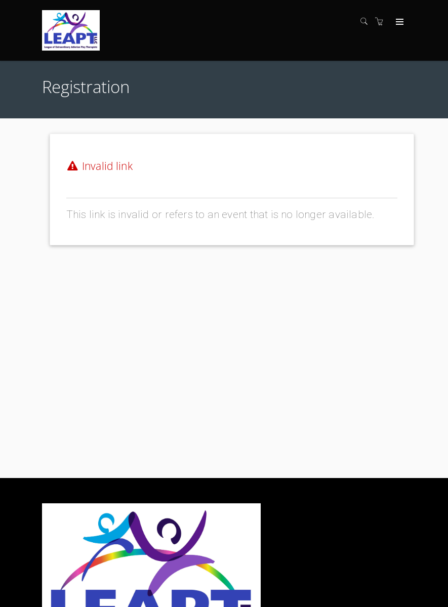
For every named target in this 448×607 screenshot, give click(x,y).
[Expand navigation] (398, 22)
